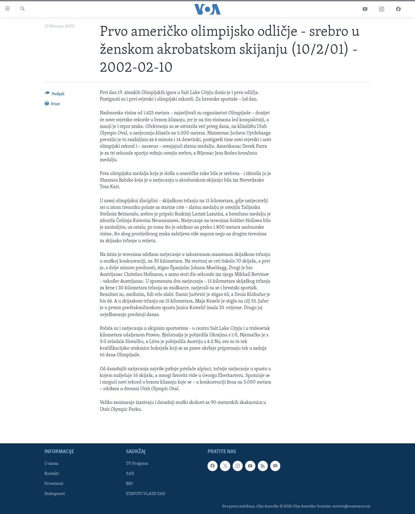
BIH (129, 484)
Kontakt (51, 474)
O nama (51, 464)
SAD (130, 474)
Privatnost (53, 484)
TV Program (137, 464)
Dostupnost (54, 494)
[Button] (54, 94)
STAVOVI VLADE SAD (145, 494)
